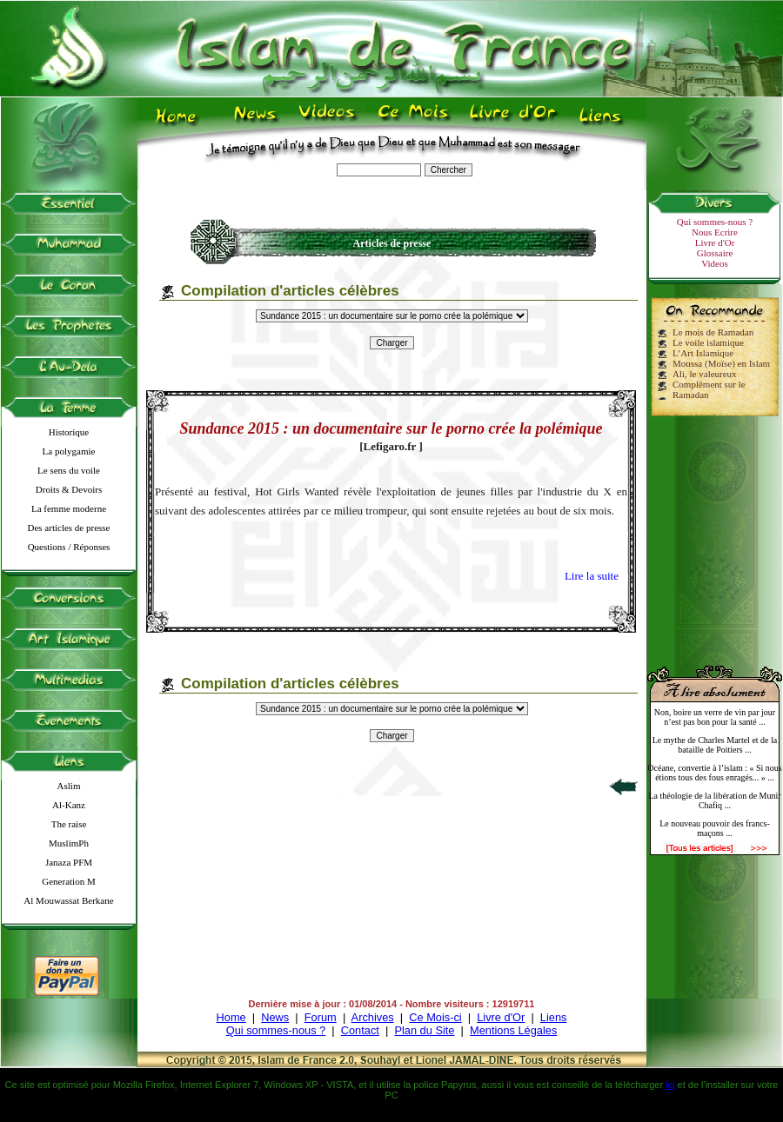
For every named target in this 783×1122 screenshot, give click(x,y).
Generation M (68, 881)
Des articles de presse (69, 527)
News (275, 1017)
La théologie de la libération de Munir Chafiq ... (714, 800)
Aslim (69, 785)
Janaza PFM (68, 862)
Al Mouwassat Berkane (68, 900)
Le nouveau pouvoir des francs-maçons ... (714, 828)
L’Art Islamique (703, 353)
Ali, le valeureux (705, 373)
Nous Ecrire (715, 232)
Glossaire (715, 253)
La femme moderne (68, 508)
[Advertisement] (715, 533)
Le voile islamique (708, 342)
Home (231, 1017)
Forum (320, 1017)
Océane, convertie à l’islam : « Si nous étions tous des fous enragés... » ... (714, 772)
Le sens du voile (68, 470)
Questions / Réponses (69, 546)
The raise (69, 824)
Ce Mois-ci (435, 1017)
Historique (69, 432)
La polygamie (69, 451)
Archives (372, 1017)
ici (670, 1084)
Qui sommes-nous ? (715, 221)
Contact (360, 1030)
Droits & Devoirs (69, 489)
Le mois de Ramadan (713, 332)
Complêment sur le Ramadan (709, 389)
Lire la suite (592, 575)
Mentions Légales (513, 1030)
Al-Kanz (68, 805)
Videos (714, 263)
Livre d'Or (715, 242)
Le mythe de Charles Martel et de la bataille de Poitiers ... (715, 744)
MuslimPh (69, 843)
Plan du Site (424, 1030)
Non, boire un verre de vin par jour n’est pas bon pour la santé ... (714, 717)
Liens (553, 1017)
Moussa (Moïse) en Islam (721, 363)
